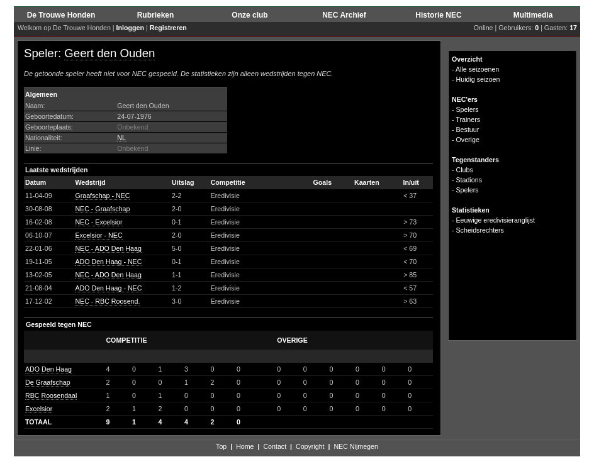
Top (221, 446)
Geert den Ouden (109, 53)
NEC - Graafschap (102, 209)
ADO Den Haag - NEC (108, 261)
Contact (274, 446)
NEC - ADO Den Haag (108, 248)
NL (121, 137)
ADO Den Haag (48, 369)
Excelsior (38, 408)
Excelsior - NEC (98, 235)
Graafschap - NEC (102, 195)
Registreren (168, 27)
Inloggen (130, 27)
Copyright (310, 446)
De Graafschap (47, 382)
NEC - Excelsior (98, 222)
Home (245, 446)
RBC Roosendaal (51, 395)
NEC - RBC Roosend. (107, 301)
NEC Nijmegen (355, 446)
